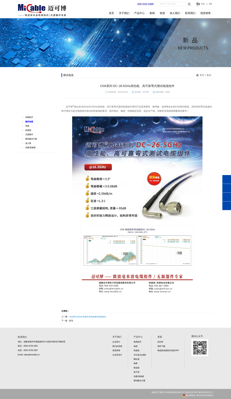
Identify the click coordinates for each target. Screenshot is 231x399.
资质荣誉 (116, 350)
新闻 (152, 13)
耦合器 (136, 359)
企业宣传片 (117, 355)
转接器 (136, 350)
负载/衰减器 (139, 376)
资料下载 (161, 346)
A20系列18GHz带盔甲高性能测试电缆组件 (87, 317)
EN (210, 4)
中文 (203, 4)
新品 (26, 110)
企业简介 (116, 342)
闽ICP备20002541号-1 (203, 392)
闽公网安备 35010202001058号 (197, 395)
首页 (111, 13)
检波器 (136, 368)
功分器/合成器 (140, 355)
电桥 (135, 363)
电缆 (135, 346)
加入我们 (175, 13)
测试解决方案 (139, 380)
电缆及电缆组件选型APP (168, 350)
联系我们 (190, 13)
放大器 (136, 372)
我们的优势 (117, 346)
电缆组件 (137, 342)
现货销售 (205, 13)
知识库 (160, 342)
